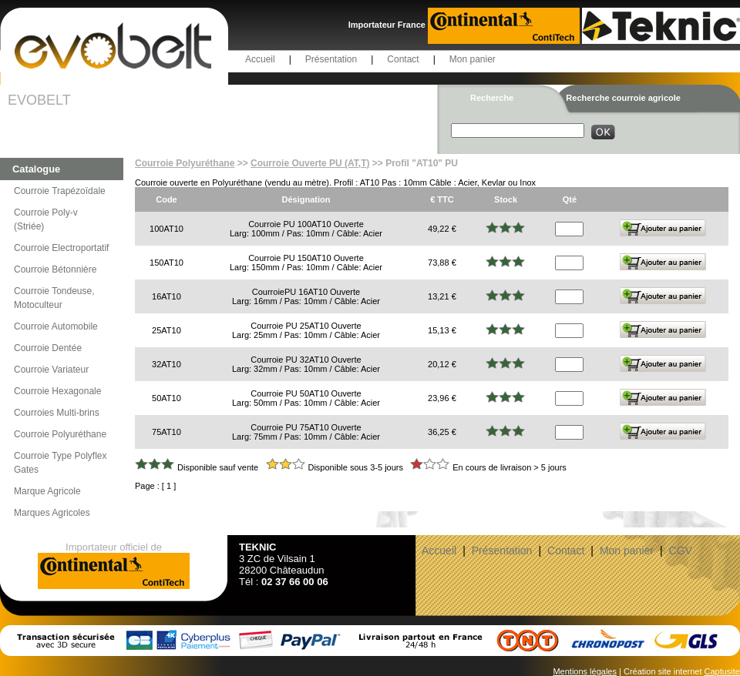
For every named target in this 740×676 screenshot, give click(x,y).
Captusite (722, 671)
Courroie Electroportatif (61, 248)
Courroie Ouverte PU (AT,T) (310, 163)
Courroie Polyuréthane (60, 434)
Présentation (331, 59)
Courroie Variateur (51, 369)
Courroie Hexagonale (57, 391)
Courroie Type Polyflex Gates (60, 462)
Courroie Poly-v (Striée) (46, 219)
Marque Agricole (47, 491)
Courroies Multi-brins (56, 412)
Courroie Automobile (56, 326)
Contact (403, 59)
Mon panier (472, 59)
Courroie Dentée (48, 348)
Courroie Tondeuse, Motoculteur (54, 298)
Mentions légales (585, 671)
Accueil (260, 59)
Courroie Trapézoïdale (60, 191)
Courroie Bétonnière (55, 269)
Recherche (491, 97)
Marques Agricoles (52, 512)
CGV (680, 550)
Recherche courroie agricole (623, 97)
